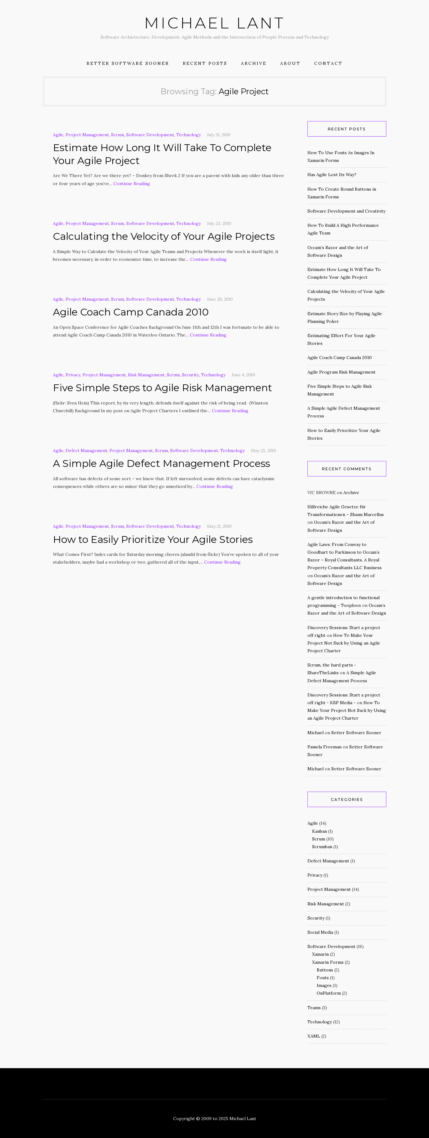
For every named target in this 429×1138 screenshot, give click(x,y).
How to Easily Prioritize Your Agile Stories (153, 539)
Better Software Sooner (128, 63)
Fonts (323, 977)
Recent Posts (205, 63)
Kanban (319, 831)
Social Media (320, 932)
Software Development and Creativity (346, 211)
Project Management (87, 134)
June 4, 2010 (243, 375)
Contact (328, 63)
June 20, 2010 (220, 299)
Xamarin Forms (328, 962)
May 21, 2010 (219, 526)
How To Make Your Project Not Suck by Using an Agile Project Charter (343, 643)
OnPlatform (329, 993)
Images (324, 985)
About (290, 63)
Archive (254, 63)
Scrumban (322, 846)
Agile (58, 134)
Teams (314, 1007)
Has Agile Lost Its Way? (331, 174)
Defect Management (86, 450)
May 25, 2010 (263, 450)
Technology (188, 134)
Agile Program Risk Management (341, 372)
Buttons (325, 970)
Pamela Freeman (324, 747)
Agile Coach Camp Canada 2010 (131, 312)
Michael (315, 732)
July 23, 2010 (219, 223)
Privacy (73, 375)
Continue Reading (132, 183)
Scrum (117, 134)
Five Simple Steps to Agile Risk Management (162, 388)
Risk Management (146, 375)
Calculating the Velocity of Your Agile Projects (164, 236)
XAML (313, 1036)
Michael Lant (214, 23)
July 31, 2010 (218, 134)
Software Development (150, 134)
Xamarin (320, 954)
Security (190, 375)
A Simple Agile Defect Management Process (161, 463)
